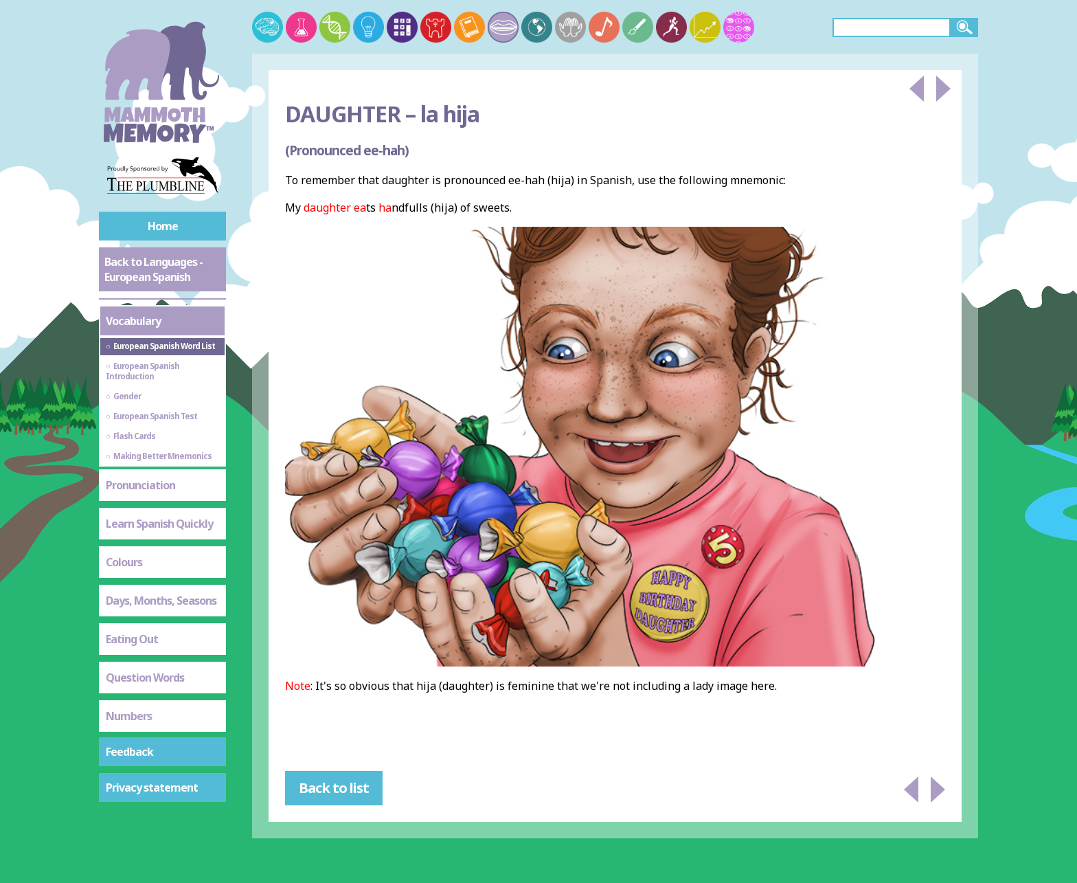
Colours (124, 562)
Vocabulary (133, 320)
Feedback (129, 751)
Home (163, 226)
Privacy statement (152, 787)
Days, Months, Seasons (161, 600)
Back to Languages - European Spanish (153, 269)
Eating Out (132, 639)
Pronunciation (140, 485)
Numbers (129, 716)
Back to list (334, 788)
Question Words (145, 677)
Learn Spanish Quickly (159, 523)
